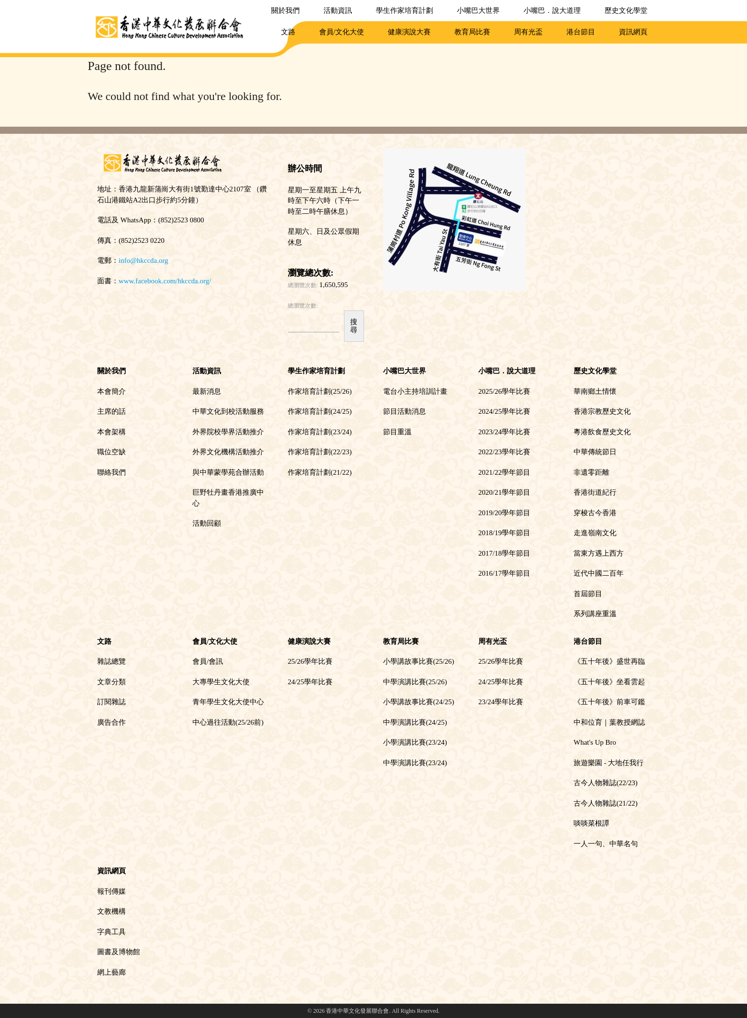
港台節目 (580, 32)
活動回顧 (206, 523)
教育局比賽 (472, 32)
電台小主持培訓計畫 (415, 391)
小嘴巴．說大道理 (552, 10)
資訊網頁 (633, 32)
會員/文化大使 (341, 32)
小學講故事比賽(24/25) (418, 702)
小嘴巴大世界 (478, 10)
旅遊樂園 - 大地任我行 (609, 763)
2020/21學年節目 (504, 492)
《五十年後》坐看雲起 (609, 682)
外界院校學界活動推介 (228, 432)
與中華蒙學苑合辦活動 (228, 472)
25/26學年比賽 (310, 661)
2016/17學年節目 (504, 573)
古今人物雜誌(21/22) (605, 803)
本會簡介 (111, 391)
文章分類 (111, 682)
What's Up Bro (595, 742)
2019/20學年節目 (504, 513)
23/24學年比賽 (500, 702)
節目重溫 (397, 432)
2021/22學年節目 (504, 472)
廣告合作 (111, 722)
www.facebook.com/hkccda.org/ (165, 281)
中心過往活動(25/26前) (227, 722)
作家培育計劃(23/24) (320, 432)
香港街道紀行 (595, 492)
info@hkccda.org (143, 260)
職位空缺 (111, 452)
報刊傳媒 (111, 891)
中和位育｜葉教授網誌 (609, 722)
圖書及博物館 (118, 952)
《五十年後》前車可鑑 (609, 702)
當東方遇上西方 (599, 553)
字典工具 (111, 932)
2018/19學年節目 (504, 533)
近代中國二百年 (599, 573)
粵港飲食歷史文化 (602, 432)
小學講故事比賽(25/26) (418, 661)
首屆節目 (588, 594)
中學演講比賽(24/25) (415, 722)
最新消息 (206, 391)
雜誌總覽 (111, 661)
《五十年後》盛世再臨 (609, 661)
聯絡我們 (111, 472)
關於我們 (285, 10)
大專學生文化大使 (221, 682)
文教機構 (111, 911)
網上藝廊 (111, 972)
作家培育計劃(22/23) (320, 452)
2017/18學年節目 (504, 553)
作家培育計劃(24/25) (320, 411)
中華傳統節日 (595, 452)
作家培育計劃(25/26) (320, 391)
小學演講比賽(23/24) (415, 742)
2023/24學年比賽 (504, 432)
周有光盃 (528, 32)
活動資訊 (337, 10)
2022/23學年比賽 (504, 452)
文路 (288, 32)
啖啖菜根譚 (591, 823)
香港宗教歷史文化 (602, 411)
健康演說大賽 (409, 32)
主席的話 (111, 411)
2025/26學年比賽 (504, 391)
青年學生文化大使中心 (228, 702)
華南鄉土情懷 (595, 391)
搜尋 (353, 326)
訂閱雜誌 (111, 702)
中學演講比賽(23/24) (415, 763)
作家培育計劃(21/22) (320, 472)
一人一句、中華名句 (606, 844)
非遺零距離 (591, 472)
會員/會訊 (207, 661)
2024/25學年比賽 (504, 411)
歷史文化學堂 (626, 10)
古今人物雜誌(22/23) (605, 783)
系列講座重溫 (595, 614)
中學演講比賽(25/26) (415, 682)
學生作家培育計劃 (404, 10)
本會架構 (111, 432)
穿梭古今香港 (595, 513)
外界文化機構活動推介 (228, 452)
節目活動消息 (404, 411)
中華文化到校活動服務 (228, 411)
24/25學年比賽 (310, 682)
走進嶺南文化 (595, 533)
